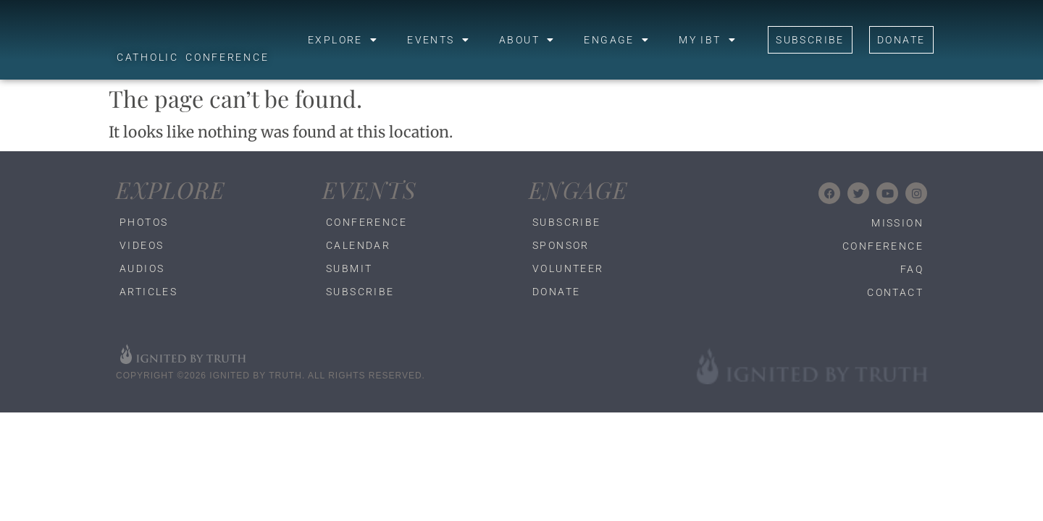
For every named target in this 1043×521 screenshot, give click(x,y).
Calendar (358, 245)
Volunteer (568, 268)
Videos (142, 245)
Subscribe (360, 291)
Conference (366, 222)
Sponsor (561, 245)
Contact (895, 292)
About (527, 39)
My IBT (708, 39)
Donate (556, 291)
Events (438, 39)
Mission (897, 223)
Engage (617, 39)
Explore (343, 39)
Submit (349, 268)
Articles (148, 291)
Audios (142, 268)
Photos (144, 222)
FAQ (911, 269)
